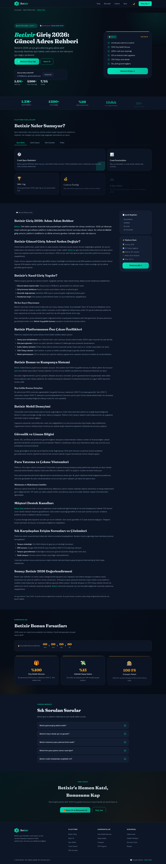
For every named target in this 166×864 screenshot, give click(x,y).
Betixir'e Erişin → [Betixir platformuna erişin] (127, 71)
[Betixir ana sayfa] (21, 3)
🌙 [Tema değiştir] (134, 4)
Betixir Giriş (18, 508)
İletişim (129, 846)
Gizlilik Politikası (132, 838)
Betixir (17, 226)
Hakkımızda (131, 834)
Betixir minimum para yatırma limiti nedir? (83, 742)
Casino (117, 4)
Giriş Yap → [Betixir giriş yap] (145, 4)
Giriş (98, 4)
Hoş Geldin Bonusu (105, 834)
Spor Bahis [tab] (21, 143)
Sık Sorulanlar (128, 230)
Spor (125, 4)
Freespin (101, 842)
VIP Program (102, 846)
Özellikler (127, 223)
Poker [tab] (62, 143)
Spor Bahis (72, 842)
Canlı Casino (72, 846)
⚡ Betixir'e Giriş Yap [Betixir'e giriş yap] (27, 61)
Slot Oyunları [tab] (50, 143)
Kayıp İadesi (102, 838)
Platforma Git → (135, 265)
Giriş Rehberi (128, 219)
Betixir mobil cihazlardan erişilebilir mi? (83, 759)
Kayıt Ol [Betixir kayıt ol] (47, 61)
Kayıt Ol (71, 838)
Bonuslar (107, 4)
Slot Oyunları (73, 850)
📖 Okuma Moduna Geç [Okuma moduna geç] (24, 213)
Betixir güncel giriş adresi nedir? (83, 725)
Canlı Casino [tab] (35, 143)
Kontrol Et (48, 75)
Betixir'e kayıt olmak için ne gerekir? (83, 734)
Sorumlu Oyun (132, 842)
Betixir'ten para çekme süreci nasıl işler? (83, 750)
